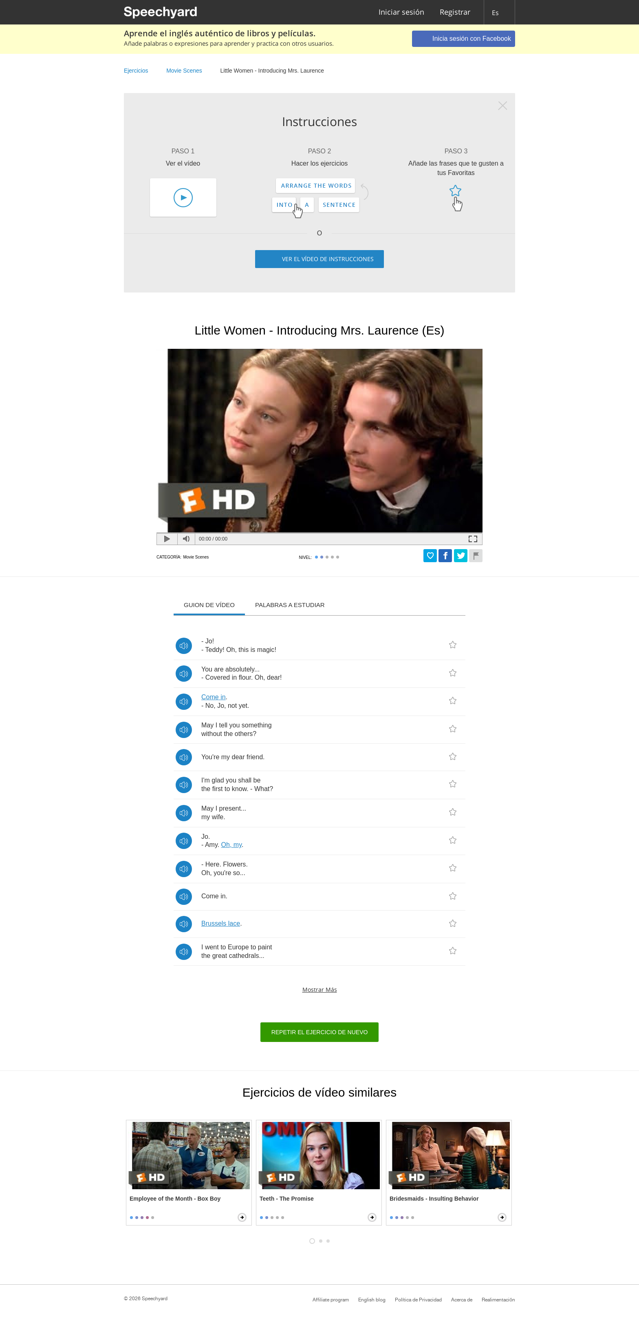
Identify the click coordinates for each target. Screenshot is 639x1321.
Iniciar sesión (401, 12)
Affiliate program (331, 1300)
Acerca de (461, 1300)
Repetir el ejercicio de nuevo (319, 1032)
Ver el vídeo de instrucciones (328, 259)
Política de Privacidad (418, 1300)
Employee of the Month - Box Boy (175, 1198)
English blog (372, 1300)
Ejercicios (136, 70)
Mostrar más (319, 989)
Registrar (455, 12)
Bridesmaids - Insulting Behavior (434, 1198)
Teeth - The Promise (287, 1198)
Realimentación (498, 1300)
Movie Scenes (184, 70)
